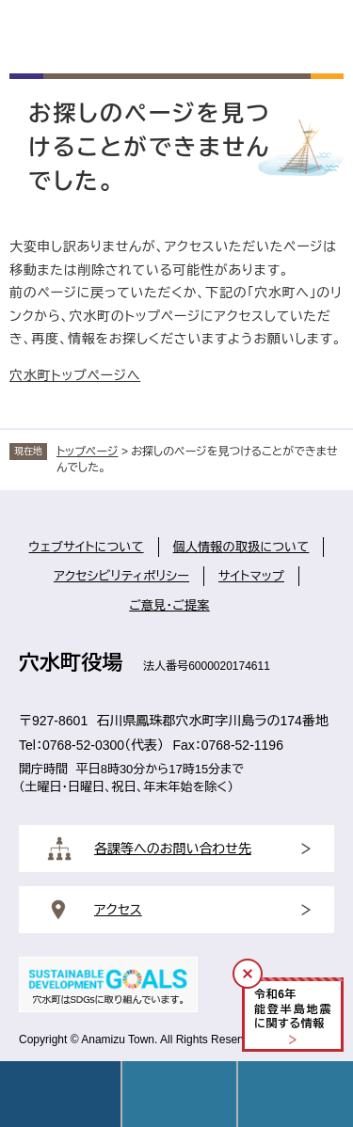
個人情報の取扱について (241, 547)
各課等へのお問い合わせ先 (172, 848)
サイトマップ (251, 576)
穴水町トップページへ (74, 375)
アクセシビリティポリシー (121, 576)
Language (179, 1094)
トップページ (87, 451)
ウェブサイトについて (86, 547)
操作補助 (295, 1094)
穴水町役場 (70, 663)
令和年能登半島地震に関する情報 (292, 1009)
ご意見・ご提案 (169, 605)
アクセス (118, 909)
